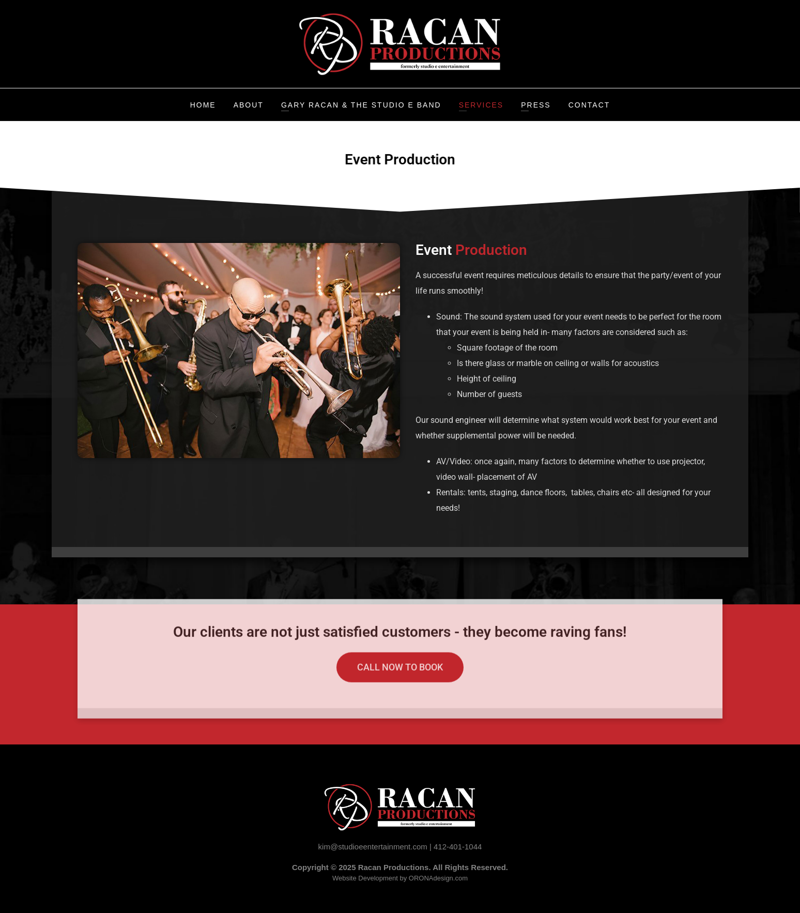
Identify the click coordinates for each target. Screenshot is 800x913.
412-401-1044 (458, 846)
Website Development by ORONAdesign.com (400, 878)
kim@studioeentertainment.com (372, 846)
